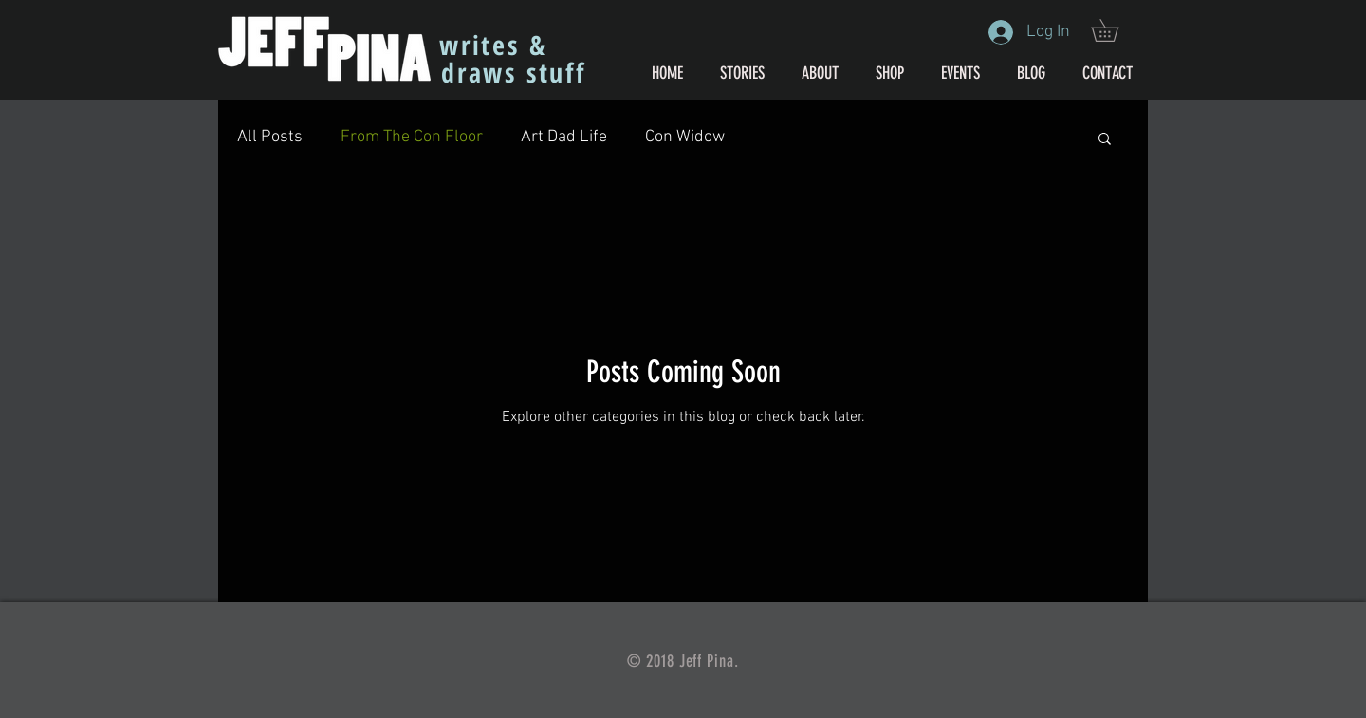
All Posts (270, 137)
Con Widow (685, 137)
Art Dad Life (564, 137)
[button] (1115, 30)
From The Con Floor (412, 137)
